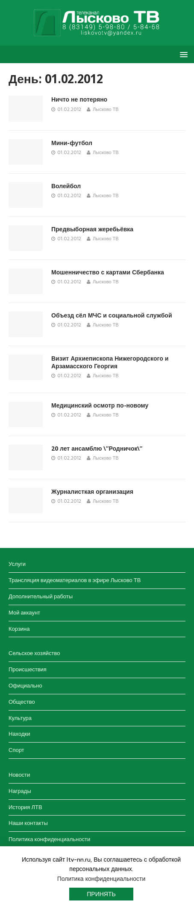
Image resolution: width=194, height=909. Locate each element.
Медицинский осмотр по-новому (99, 405)
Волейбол (66, 186)
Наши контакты (28, 823)
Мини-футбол (71, 143)
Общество (22, 701)
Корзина (19, 628)
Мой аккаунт (24, 612)
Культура (20, 718)
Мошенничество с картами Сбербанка (107, 272)
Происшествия (28, 669)
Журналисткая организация (92, 491)
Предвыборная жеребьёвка (92, 229)
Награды (20, 791)
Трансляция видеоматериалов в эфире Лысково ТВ (75, 580)
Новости (19, 774)
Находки (19, 733)
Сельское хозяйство (34, 653)
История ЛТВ (25, 807)
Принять (101, 894)
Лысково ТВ (106, 109)
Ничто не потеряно (79, 99)
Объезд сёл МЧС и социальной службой (111, 315)
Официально (25, 685)
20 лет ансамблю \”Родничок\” (96, 448)
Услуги (17, 563)
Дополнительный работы (41, 596)
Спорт (16, 750)
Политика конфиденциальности (49, 839)
